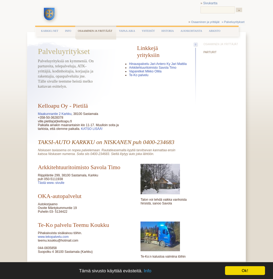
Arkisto (214, 30)
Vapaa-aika (127, 30)
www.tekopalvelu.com (53, 237)
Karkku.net (49, 30)
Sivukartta (210, 3)
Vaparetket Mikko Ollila (145, 71)
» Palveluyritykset (233, 22)
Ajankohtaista (191, 30)
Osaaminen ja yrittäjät (205, 22)
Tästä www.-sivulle (51, 183)
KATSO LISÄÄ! (91, 129)
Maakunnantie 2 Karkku (54, 114)
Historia (168, 30)
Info (147, 271)
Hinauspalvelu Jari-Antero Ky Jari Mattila (158, 64)
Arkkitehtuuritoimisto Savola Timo (152, 67)
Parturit (209, 52)
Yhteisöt (148, 30)
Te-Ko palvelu (138, 75)
